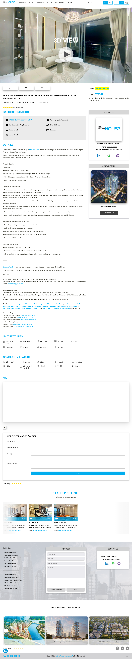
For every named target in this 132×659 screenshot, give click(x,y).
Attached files (56, 590)
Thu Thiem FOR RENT (45, 3)
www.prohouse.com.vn (23, 313)
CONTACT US (71, 3)
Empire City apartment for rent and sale (23, 642)
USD (110, 3)
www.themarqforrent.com (24, 326)
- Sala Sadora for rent (9, 586)
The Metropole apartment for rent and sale (108, 642)
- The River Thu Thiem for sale (12, 558)
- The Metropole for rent (10, 577)
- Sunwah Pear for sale (10, 561)
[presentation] (62, 583)
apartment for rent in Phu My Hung (19, 308)
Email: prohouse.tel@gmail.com (109, 150)
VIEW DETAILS (109, 213)
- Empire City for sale (9, 552)
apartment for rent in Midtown (29, 304)
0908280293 (111, 556)
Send (78, 473)
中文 (126, 3)
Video (26, 88)
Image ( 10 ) (10, 88)
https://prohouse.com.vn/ (64, 656)
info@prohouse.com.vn (112, 559)
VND (105, 3)
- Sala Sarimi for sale (9, 563)
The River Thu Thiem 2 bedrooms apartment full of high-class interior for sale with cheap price (40, 527)
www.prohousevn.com (28, 315)
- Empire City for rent (9, 574)
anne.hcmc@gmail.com (15, 284)
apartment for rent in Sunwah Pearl (47, 306)
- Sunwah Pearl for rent (10, 588)
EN (121, 3)
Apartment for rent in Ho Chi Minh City (56, 308)
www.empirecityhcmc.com (25, 317)
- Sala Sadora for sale (9, 566)
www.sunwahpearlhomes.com (23, 324)
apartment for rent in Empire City (22, 306)
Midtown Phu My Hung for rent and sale (66, 642)
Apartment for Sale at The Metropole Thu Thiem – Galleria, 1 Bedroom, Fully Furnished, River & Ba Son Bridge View (14, 527)
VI (116, 3)
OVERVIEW (59, 3)
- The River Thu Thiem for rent (12, 580)
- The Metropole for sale (10, 555)
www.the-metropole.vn (28, 320)
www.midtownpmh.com (26, 322)
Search (90, 3)
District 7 (36, 308)
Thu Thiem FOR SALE (27, 3)
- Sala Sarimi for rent (9, 583)
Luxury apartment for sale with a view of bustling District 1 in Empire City (65, 526)
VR (42, 88)
